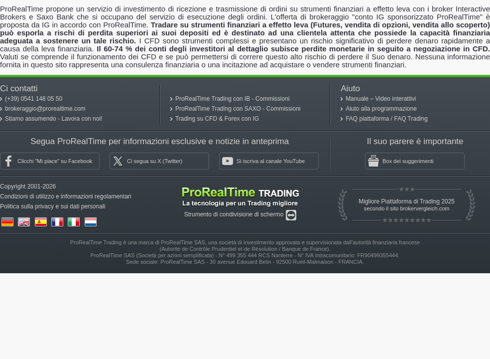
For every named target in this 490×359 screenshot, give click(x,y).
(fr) (57, 221)
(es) (41, 221)
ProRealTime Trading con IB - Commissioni (232, 98)
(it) (74, 221)
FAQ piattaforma (368, 118)
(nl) (91, 221)
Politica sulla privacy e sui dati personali (52, 206)
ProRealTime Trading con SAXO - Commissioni (238, 108)
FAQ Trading (411, 118)
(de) (7, 221)
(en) (24, 221)
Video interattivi (395, 98)
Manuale (358, 98)
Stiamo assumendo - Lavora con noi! (53, 118)
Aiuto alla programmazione (381, 108)
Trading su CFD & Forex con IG (217, 118)
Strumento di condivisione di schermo (234, 214)
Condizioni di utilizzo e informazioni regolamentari (65, 196)
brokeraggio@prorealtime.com (45, 108)
